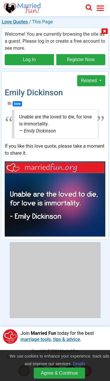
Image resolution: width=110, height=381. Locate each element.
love (17, 104)
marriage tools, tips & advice (50, 339)
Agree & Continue (59, 372)
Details (79, 363)
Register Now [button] (81, 59)
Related (89, 80)
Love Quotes (15, 22)
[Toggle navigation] (100, 8)
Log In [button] (29, 59)
